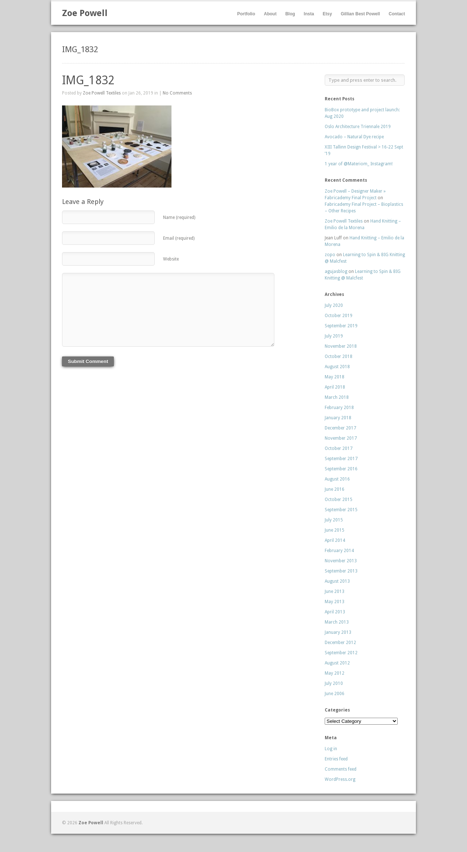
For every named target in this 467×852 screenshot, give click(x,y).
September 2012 (341, 652)
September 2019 (341, 325)
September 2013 (341, 571)
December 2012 (340, 642)
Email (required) (178, 238)
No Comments (177, 93)
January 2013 (338, 632)
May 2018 (334, 376)
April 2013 (335, 611)
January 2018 (338, 417)
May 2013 (334, 601)
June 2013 (334, 591)
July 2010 (334, 683)
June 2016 (334, 489)
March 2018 (337, 397)
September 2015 (341, 509)
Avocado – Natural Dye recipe (354, 136)
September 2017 (341, 458)
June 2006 (334, 693)
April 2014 (335, 540)
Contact (397, 13)
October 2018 (338, 356)
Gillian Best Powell (360, 13)
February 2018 (339, 407)
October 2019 (338, 315)
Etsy (327, 13)
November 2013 (341, 560)
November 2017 (341, 438)
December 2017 (340, 428)
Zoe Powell (85, 13)
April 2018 (335, 387)
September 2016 (341, 468)
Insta (309, 13)
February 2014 (339, 550)
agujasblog (336, 271)
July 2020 (334, 305)
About (270, 13)
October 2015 (338, 499)
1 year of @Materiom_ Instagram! (359, 163)
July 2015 (334, 520)
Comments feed (340, 769)
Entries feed (336, 759)
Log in (331, 748)
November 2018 (341, 346)
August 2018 (337, 366)
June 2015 (334, 530)
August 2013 (337, 581)
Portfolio (246, 13)
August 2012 (337, 663)
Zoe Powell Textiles (102, 93)
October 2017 (338, 448)
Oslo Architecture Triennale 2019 (358, 126)
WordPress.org (340, 779)
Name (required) (179, 217)
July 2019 (334, 336)
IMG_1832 (88, 80)
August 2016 (337, 479)
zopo (330, 254)
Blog (290, 13)
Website (171, 259)
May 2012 (334, 673)
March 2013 (337, 622)
